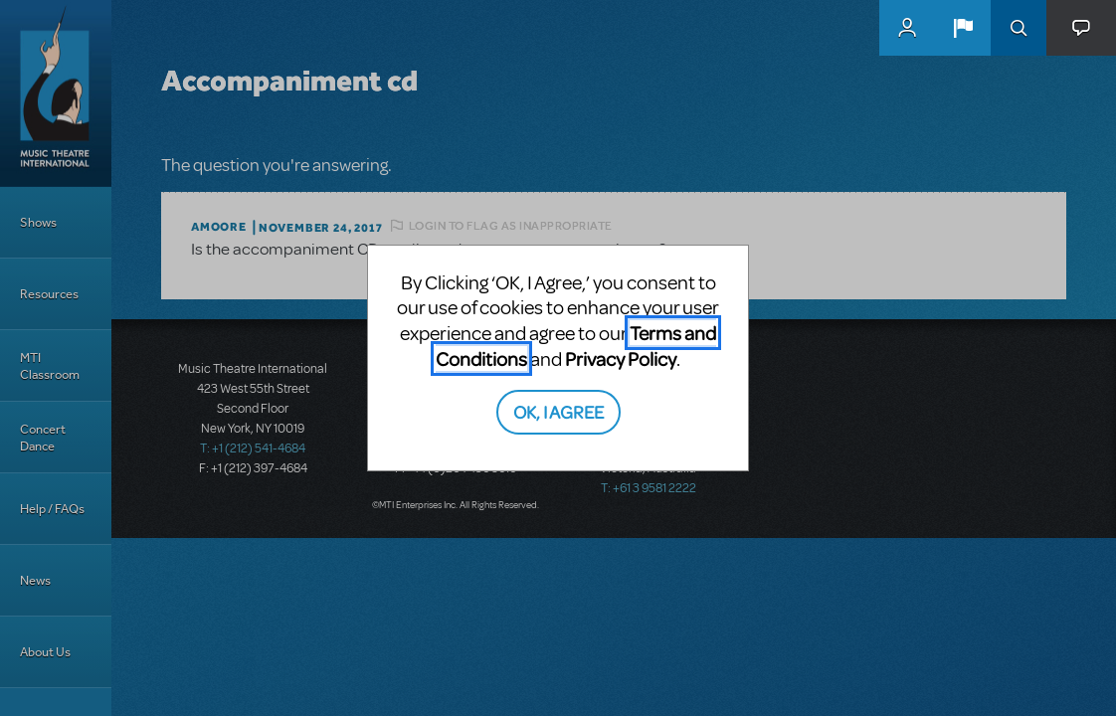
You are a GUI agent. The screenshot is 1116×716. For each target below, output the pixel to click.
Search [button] (1018, 28)
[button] (963, 28)
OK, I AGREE (558, 411)
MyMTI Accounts (907, 28)
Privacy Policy (620, 358)
